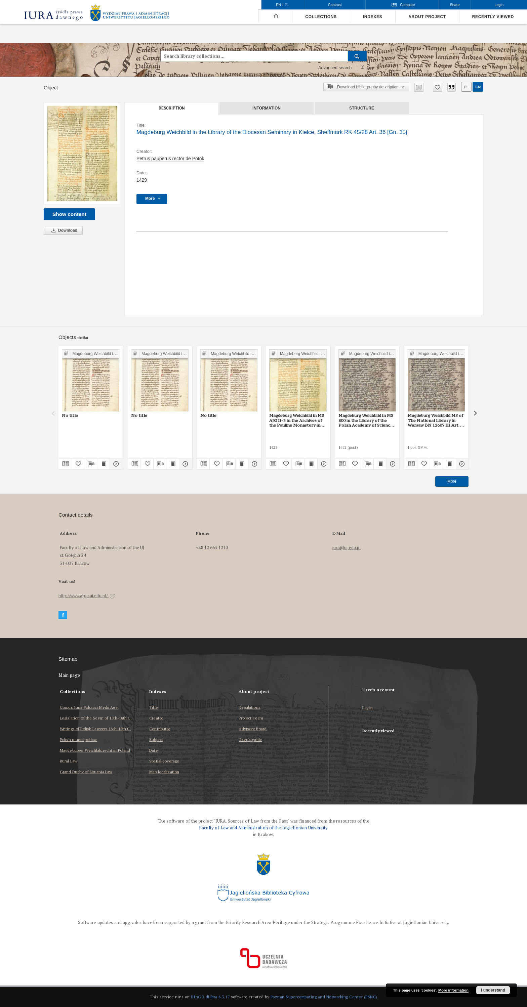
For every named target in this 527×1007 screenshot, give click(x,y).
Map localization (164, 771)
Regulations (249, 707)
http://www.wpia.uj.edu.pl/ (86, 596)
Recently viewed (493, 16)
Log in (367, 708)
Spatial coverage (164, 760)
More (451, 481)
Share (455, 5)
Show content (69, 214)
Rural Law (68, 760)
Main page (69, 675)
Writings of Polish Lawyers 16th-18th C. (95, 728)
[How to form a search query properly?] (362, 68)
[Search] (357, 56)
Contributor (159, 728)
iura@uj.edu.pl (346, 548)
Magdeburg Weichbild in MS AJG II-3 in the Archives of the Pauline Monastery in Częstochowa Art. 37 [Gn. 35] (296, 420)
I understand (493, 990)
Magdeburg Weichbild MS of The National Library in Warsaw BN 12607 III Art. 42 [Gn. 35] (436, 420)
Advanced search (335, 67)
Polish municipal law (78, 739)
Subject (156, 739)
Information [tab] (266, 108)
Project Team (251, 717)
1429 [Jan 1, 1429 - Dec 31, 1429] (141, 180)
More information (453, 990)
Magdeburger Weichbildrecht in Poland (95, 750)
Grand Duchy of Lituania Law (86, 771)
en (478, 87)
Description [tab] (172, 108)
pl (466, 87)
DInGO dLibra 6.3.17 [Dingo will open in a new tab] (210, 996)
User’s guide (250, 739)
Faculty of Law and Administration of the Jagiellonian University (263, 828)
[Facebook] (62, 615)
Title (153, 707)
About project (427, 16)
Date (153, 750)
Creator (156, 717)
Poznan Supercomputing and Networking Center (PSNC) (324, 996)
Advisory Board (253, 728)
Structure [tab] (361, 108)
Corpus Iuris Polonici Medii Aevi (89, 707)
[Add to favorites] (437, 87)
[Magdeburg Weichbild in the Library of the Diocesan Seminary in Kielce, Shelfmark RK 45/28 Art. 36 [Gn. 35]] (82, 154)
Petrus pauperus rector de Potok (170, 158)
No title (70, 415)
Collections (320, 16)
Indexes (372, 16)
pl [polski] (287, 4)
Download (63, 230)
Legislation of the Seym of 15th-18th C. (96, 717)
